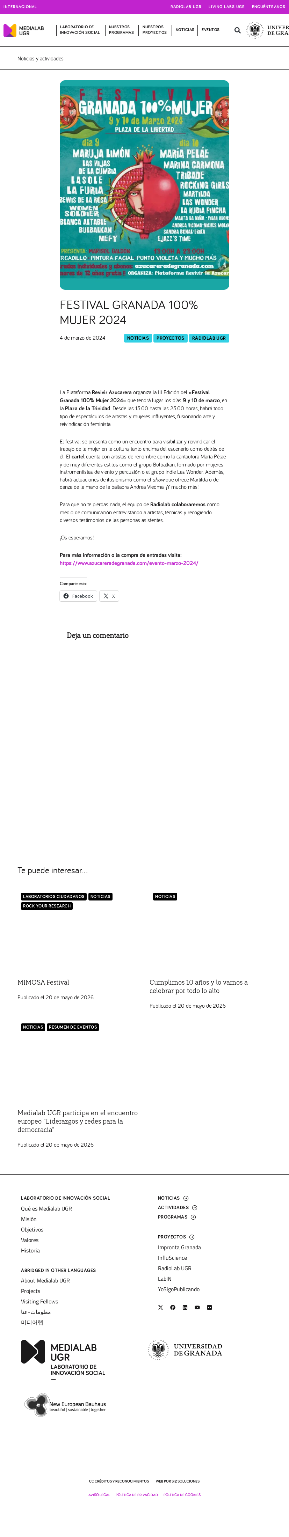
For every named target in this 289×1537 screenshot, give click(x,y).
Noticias (138, 338)
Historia (30, 1250)
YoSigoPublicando (179, 1289)
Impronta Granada (179, 1247)
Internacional (20, 7)
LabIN (165, 1278)
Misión (29, 1218)
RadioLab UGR (209, 338)
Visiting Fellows (39, 1301)
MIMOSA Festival (43, 982)
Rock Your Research (47, 906)
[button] (237, 30)
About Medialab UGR (45, 1280)
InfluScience (172, 1257)
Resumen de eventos (73, 1027)
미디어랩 (32, 1322)
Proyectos (171, 338)
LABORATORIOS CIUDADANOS (54, 897)
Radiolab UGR (186, 7)
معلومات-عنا (36, 1311)
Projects (30, 1290)
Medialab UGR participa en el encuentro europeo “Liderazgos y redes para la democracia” (77, 1121)
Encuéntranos (269, 7)
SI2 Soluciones (186, 1481)
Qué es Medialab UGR (46, 1208)
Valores (29, 1239)
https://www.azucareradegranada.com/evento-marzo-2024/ (129, 563)
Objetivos (32, 1229)
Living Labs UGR (227, 7)
